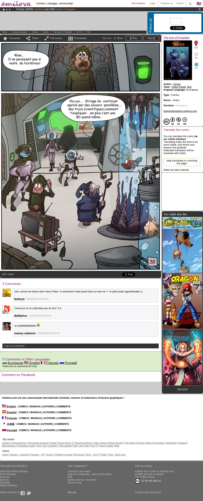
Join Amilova (138, 3)
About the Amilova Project (14, 471)
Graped (182, 443)
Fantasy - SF (38, 454)
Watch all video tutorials (176, 170)
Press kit (4, 477)
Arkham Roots (115, 443)
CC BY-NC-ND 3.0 (148, 481)
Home (4, 32)
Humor (49, 454)
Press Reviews (8, 474)
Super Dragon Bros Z (61, 443)
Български (12, 363)
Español (9, 412)
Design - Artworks (19, 454)
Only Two (42, 445)
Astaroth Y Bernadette (60, 445)
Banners (4, 479)
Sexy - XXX (92, 454)
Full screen (56, 38)
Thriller (103, 454)
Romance (79, 454)
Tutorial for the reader (79, 471)
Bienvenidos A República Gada (18, 445)
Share (35, 38)
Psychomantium (83, 443)
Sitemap (71, 492)
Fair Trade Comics (145, 477)
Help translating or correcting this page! (181, 162)
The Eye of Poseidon (62, 32)
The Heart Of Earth (134, 443)
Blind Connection (155, 443)
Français (50, 363)
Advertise (5, 482)
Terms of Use (74, 482)
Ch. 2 (79, 32)
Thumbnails (80, 38)
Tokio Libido (99, 443)
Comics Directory (19, 32)
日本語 (8, 424)
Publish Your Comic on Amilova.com (154, 471)
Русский (68, 363)
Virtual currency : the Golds (82, 479)
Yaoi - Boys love (117, 454)
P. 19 (88, 32)
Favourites (14, 38)
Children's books (63, 454)
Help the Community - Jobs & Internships (89, 474)
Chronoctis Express (38, 443)
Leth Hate (84, 445)
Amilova (6, 443)
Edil (75, 445)
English (32, 363)
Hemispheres (19, 443)
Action (46, 32)
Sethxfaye (171, 443)
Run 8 (94, 445)
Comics (35, 32)
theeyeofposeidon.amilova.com (180, 111)
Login (152, 3)
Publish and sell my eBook (149, 474)
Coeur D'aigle (106, 445)
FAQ (69, 477)
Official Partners (8, 485)
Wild (117, 445)
